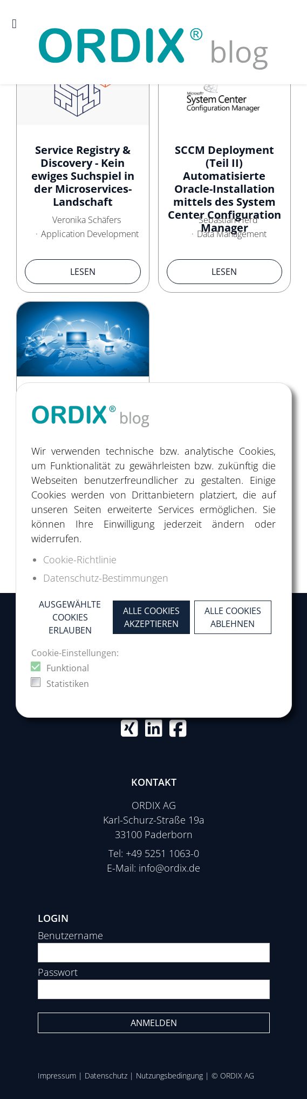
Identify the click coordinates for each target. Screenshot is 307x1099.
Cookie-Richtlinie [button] (80, 559)
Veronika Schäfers (86, 220)
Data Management (232, 234)
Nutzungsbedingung (169, 1075)
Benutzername (70, 935)
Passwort (58, 972)
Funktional (67, 668)
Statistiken (67, 684)
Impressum (57, 1075)
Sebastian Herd (228, 220)
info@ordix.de (169, 867)
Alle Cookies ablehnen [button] (232, 617)
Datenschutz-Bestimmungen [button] (105, 577)
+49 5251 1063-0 (162, 853)
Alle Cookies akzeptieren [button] (151, 617)
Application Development (90, 234)
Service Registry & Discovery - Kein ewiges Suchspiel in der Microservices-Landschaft (82, 176)
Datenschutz (106, 1075)
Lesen (82, 272)
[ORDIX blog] (154, 41)
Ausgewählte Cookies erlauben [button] (70, 617)
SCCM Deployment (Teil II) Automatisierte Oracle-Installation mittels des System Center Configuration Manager (224, 189)
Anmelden (154, 1023)
